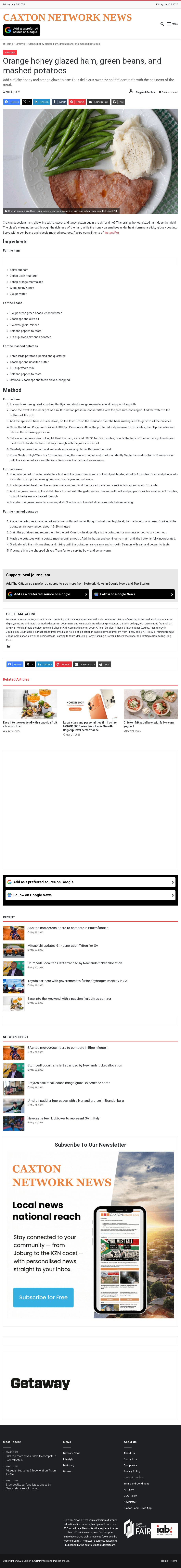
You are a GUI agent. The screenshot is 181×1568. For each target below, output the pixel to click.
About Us (129, 1453)
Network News (71, 1453)
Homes (67, 1471)
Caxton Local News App (138, 1507)
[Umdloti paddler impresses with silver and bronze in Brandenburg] (14, 1105)
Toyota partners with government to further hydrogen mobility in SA (77, 981)
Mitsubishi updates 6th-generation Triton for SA (63, 945)
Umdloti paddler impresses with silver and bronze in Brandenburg (76, 1101)
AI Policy (129, 1489)
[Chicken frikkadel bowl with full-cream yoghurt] (151, 704)
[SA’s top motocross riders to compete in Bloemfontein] (14, 933)
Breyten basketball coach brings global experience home (69, 1083)
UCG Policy (130, 1495)
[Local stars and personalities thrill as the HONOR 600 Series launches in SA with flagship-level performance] (90, 704)
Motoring (68, 1465)
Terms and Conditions (136, 1483)
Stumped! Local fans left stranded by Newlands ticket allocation (75, 963)
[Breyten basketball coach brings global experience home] (14, 1088)
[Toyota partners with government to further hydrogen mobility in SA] (14, 986)
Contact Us (130, 1459)
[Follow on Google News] (133, 594)
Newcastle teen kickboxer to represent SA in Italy (63, 1118)
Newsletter (130, 1501)
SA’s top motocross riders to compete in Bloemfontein (68, 928)
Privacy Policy (132, 1471)
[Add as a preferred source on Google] (21, 30)
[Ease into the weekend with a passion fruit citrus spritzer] (30, 704)
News (174, 1560)
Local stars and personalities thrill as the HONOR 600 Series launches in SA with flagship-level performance (90, 726)
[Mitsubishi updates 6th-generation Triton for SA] (14, 950)
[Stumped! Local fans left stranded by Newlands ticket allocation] (14, 968)
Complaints (130, 1465)
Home (8, 43)
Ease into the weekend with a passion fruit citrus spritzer (69, 998)
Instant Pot (112, 232)
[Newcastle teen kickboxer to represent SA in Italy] (14, 1123)
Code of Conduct (134, 1477)
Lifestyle (20, 43)
